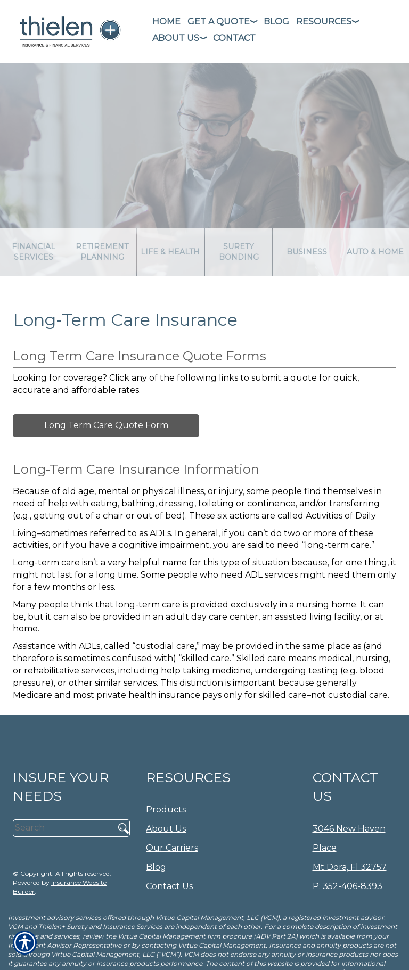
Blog (156, 867)
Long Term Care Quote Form (106, 425)
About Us (166, 829)
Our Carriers (172, 848)
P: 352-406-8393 (347, 886)
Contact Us (169, 886)
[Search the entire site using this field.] (62, 828)
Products (166, 809)
